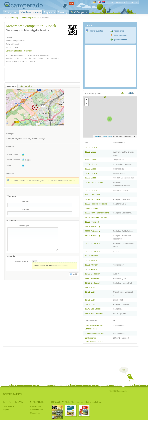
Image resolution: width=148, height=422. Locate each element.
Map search (49, 12)
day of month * (22, 261)
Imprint (6, 410)
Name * (25, 201)
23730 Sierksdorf (92, 274)
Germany (14, 17)
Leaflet (96, 136)
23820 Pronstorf (92, 222)
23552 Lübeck (91, 152)
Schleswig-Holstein (30, 17)
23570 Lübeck (91, 173)
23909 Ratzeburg (92, 226)
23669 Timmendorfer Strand (97, 213)
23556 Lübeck (91, 147)
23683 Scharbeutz (93, 243)
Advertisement (36, 410)
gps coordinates (120, 40)
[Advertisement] (40, 73)
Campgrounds (10, 12)
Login (110, 2)
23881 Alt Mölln (91, 256)
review (71, 180)
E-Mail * (25, 210)
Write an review (120, 35)
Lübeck (15, 47)
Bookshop (62, 12)
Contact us (132, 2)
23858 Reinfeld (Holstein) (96, 204)
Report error (119, 31)
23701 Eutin (90, 287)
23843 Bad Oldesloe (93, 309)
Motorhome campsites (31, 12)
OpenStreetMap (107, 136)
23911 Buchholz (92, 208)
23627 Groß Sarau (93, 195)
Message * (24, 226)
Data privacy (8, 406)
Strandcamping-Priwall (94, 333)
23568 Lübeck (91, 190)
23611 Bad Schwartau (94, 182)
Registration (120, 2)
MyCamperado (80, 12)
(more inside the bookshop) (88, 402)
